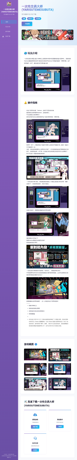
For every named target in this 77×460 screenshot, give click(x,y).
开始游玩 (27, 24)
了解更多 (60, 426)
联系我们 (35, 450)
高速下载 (35, 427)
